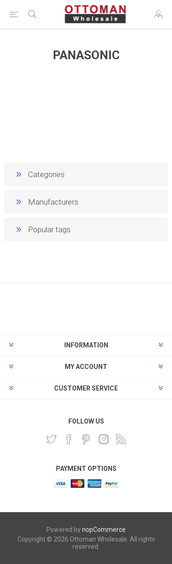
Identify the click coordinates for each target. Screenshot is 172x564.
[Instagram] (103, 439)
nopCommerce (104, 529)
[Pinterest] (86, 439)
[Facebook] (68, 439)
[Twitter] (51, 439)
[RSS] (121, 439)
